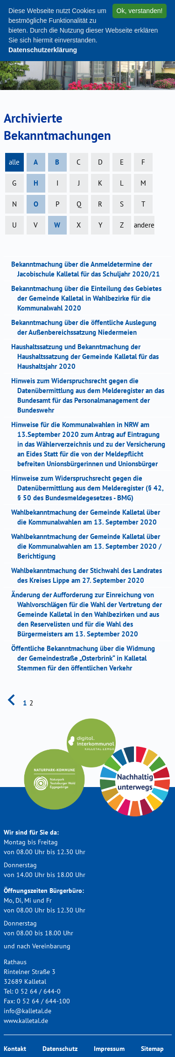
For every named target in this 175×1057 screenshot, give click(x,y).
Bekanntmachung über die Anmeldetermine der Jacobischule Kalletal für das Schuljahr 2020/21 (88, 269)
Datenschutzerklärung (42, 50)
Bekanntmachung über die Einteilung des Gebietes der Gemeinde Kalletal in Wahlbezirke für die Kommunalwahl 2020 (89, 298)
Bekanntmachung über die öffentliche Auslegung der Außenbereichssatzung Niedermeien (86, 327)
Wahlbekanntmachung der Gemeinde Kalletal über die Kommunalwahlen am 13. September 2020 (88, 517)
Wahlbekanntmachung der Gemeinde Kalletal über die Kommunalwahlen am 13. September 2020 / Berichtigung (89, 546)
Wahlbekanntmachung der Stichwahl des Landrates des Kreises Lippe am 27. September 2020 (89, 575)
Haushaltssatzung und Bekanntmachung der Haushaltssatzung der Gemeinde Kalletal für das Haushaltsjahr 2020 (88, 356)
